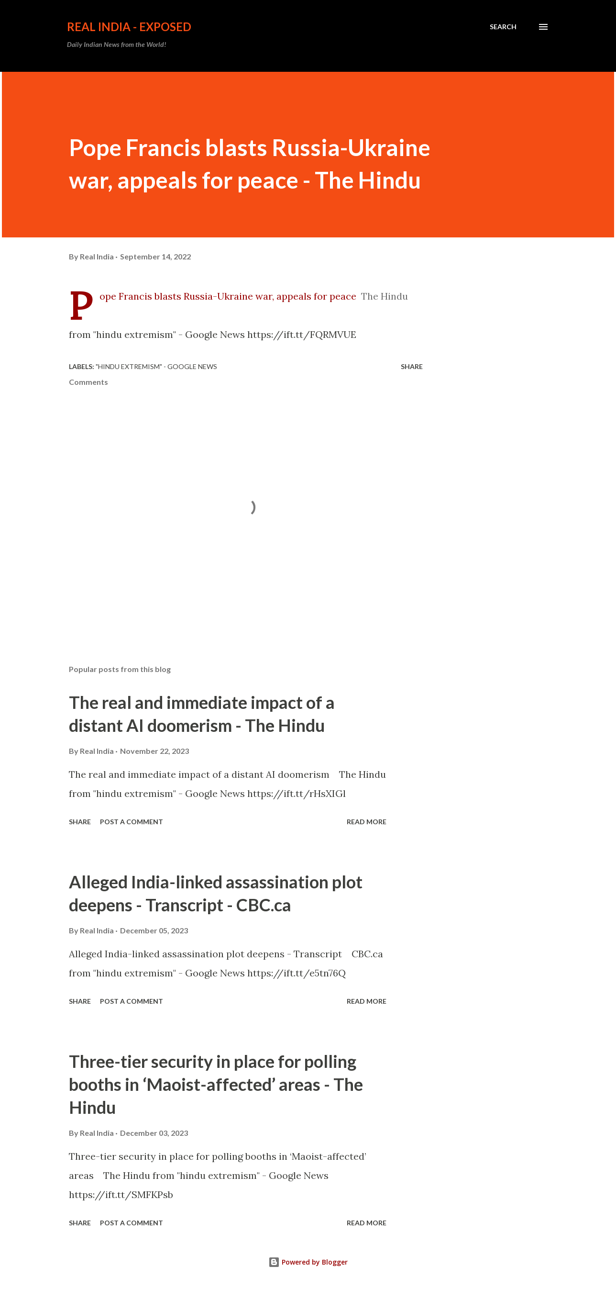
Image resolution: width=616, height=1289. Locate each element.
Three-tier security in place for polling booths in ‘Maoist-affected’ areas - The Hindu (216, 1084)
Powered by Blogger (308, 1262)
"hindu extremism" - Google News (156, 366)
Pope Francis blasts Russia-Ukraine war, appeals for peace (227, 296)
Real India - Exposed (129, 27)
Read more (366, 822)
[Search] (503, 27)
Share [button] (412, 366)
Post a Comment (131, 822)
